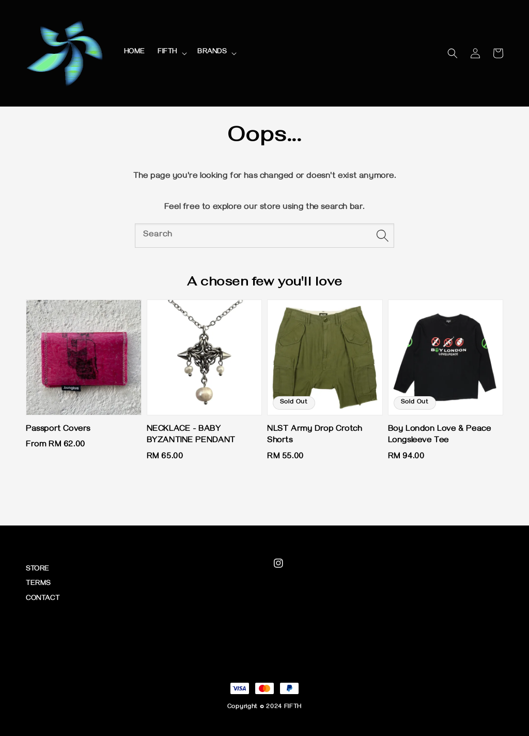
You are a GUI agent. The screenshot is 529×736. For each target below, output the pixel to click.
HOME (134, 52)
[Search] (382, 235)
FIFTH (167, 52)
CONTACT (42, 599)
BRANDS (212, 52)
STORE (38, 569)
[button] (452, 53)
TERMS (38, 584)
